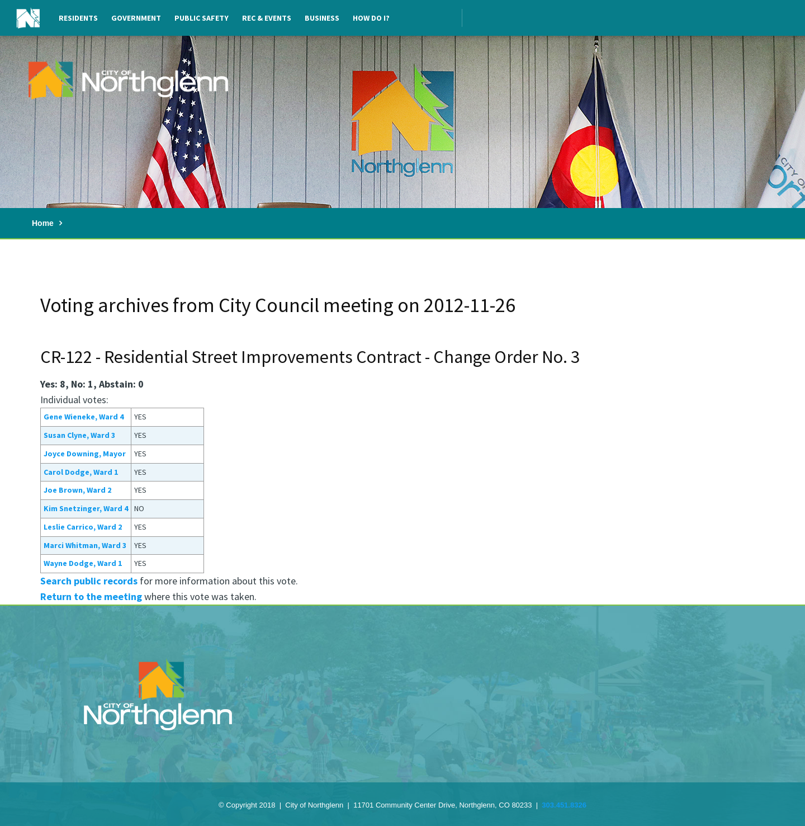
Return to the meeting (91, 596)
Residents (78, 18)
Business (322, 18)
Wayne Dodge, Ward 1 (83, 563)
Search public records (89, 580)
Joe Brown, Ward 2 (77, 490)
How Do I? (371, 18)
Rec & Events (266, 18)
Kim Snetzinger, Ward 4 (86, 508)
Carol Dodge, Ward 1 (81, 472)
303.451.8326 (564, 805)
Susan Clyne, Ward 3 (79, 435)
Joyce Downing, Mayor (85, 454)
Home (43, 223)
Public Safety (201, 18)
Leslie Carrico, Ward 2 (83, 527)
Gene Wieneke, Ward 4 (84, 417)
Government (136, 18)
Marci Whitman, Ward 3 (85, 545)
